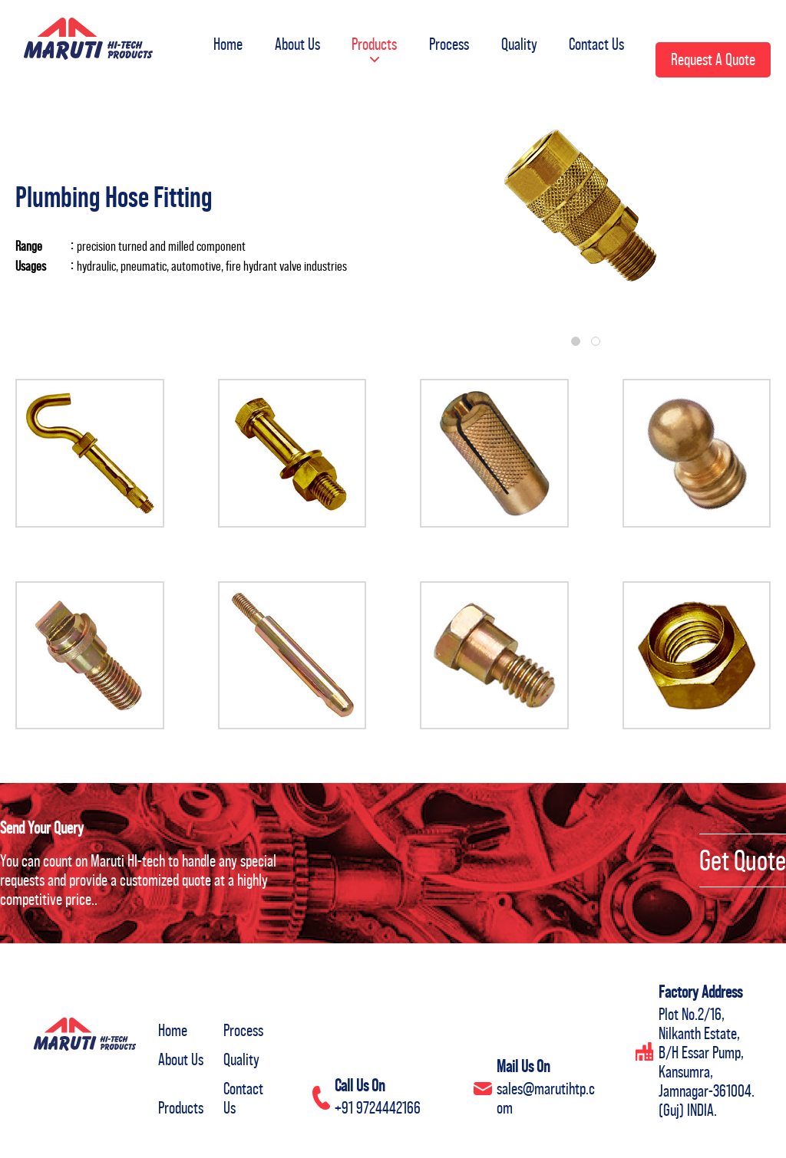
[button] (368, 53)
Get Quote (742, 860)
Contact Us (595, 41)
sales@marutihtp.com (546, 1098)
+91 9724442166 (378, 1107)
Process (444, 41)
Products (368, 50)
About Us (289, 41)
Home (218, 41)
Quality (516, 41)
